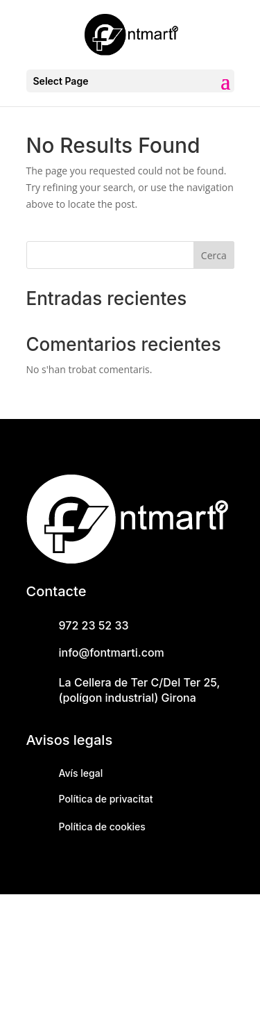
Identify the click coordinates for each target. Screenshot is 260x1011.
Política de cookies (102, 826)
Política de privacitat (106, 799)
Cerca (214, 255)
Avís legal (81, 773)
